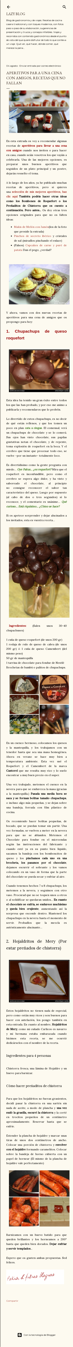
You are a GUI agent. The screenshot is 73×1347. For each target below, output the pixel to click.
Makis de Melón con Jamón (31, 227)
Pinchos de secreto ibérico (32, 236)
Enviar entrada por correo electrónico (40, 65)
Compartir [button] (12, 1300)
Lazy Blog (15, 14)
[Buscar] (64, 6)
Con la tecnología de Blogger (36, 1335)
